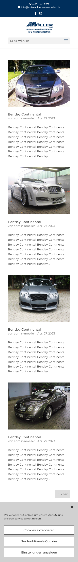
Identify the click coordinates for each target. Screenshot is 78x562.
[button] (72, 507)
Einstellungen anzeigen (39, 552)
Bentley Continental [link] (24, 114)
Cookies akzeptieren (39, 530)
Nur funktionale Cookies (39, 541)
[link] (39, 7)
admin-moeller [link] (24, 118)
